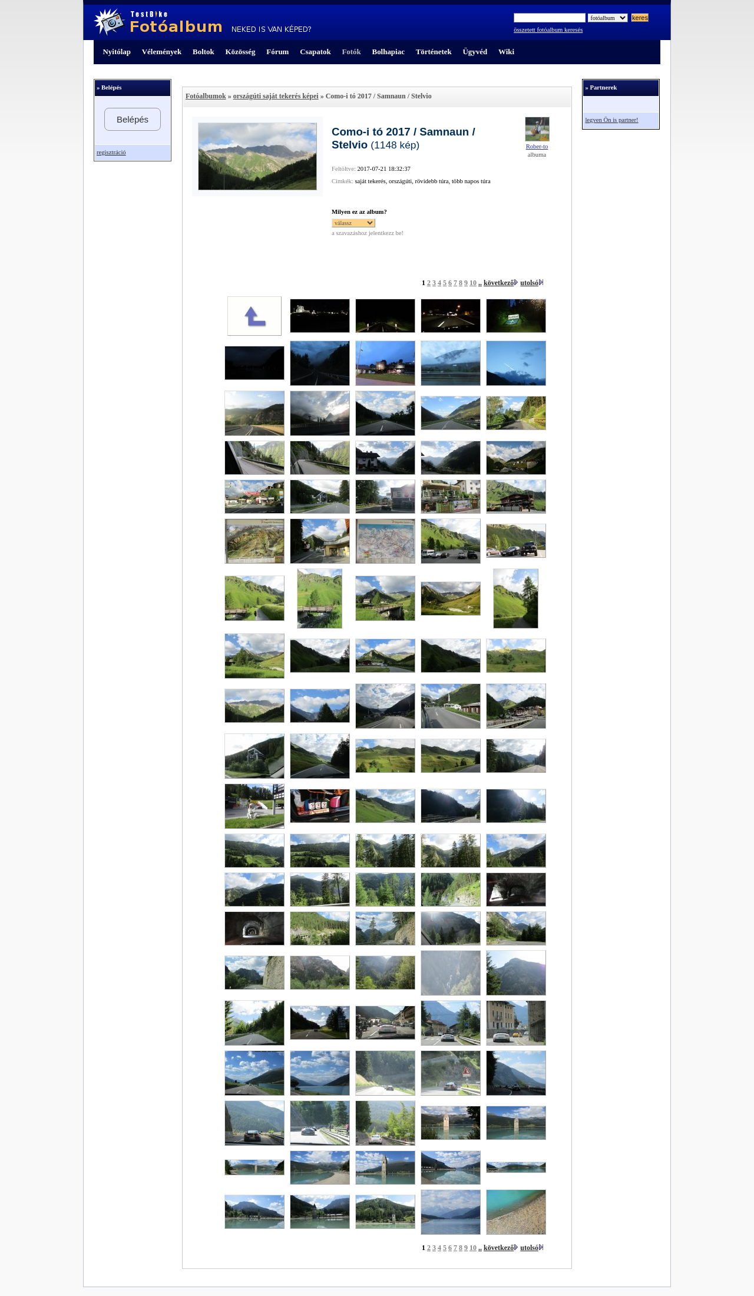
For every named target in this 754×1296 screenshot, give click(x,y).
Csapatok (315, 51)
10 (473, 283)
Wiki (506, 51)
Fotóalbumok (206, 96)
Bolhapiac (388, 51)
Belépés (132, 119)
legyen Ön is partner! (611, 120)
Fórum (277, 51)
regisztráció (111, 152)
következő (499, 283)
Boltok (203, 51)
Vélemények (162, 51)
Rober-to (537, 146)
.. (480, 283)
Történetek (434, 51)
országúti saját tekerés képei (276, 96)
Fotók (351, 51)
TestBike (202, 22)
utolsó (529, 283)
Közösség (241, 51)
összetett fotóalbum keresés (548, 30)
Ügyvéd (474, 51)
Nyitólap (117, 51)
